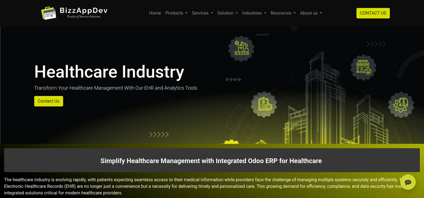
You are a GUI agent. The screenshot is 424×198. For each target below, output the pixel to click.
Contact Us (49, 101)
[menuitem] (155, 13)
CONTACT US (373, 13)
